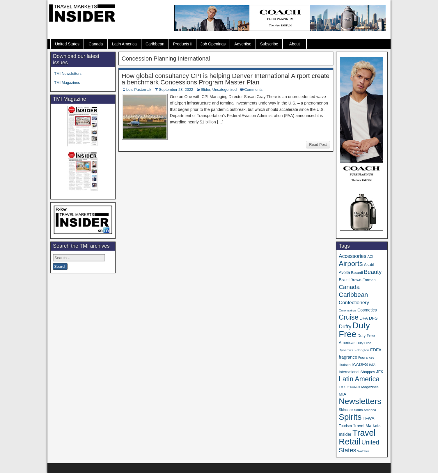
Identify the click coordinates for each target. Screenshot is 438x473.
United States (67, 44)
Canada (96, 44)
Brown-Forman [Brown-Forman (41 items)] (363, 280)
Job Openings (213, 44)
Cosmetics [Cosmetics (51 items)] (367, 310)
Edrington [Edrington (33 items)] (361, 350)
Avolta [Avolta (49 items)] (344, 272)
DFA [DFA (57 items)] (363, 318)
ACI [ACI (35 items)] (370, 257)
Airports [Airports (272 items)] (351, 263)
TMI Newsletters (67, 73)
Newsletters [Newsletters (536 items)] (360, 401)
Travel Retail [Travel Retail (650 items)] (357, 437)
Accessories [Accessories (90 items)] (352, 256)
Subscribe (269, 44)
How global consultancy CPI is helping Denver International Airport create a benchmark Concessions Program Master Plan (225, 79)
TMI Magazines (67, 82)
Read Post (318, 144)
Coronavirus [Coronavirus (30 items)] (347, 310)
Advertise (242, 44)
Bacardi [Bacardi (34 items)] (357, 273)
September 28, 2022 (176, 89)
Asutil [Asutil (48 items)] (369, 264)
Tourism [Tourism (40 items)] (345, 426)
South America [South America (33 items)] (365, 410)
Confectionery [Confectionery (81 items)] (354, 302)
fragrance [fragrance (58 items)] (348, 357)
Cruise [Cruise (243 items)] (349, 317)
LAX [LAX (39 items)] (342, 387)
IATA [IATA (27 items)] (372, 364)
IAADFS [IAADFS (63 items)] (360, 364)
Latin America (124, 44)
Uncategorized (224, 89)
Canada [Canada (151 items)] (349, 287)
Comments (253, 89)
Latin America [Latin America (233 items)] (359, 379)
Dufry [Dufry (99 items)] (345, 326)
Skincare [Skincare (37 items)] (346, 410)
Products (181, 44)
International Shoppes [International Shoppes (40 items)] (357, 372)
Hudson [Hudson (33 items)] (344, 364)
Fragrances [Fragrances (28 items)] (366, 357)
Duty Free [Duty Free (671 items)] (354, 329)
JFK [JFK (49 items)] (379, 371)
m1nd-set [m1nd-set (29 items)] (353, 387)
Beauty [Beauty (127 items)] (373, 272)
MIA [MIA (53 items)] (342, 394)
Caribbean (155, 44)
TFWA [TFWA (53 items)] (368, 418)
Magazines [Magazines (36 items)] (369, 387)
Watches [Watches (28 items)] (363, 451)
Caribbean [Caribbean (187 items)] (353, 294)
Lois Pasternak (138, 89)
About (294, 44)
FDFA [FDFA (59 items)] (376, 349)
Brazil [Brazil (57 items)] (344, 279)
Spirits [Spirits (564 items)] (350, 416)
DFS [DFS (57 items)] (373, 318)
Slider (205, 89)
